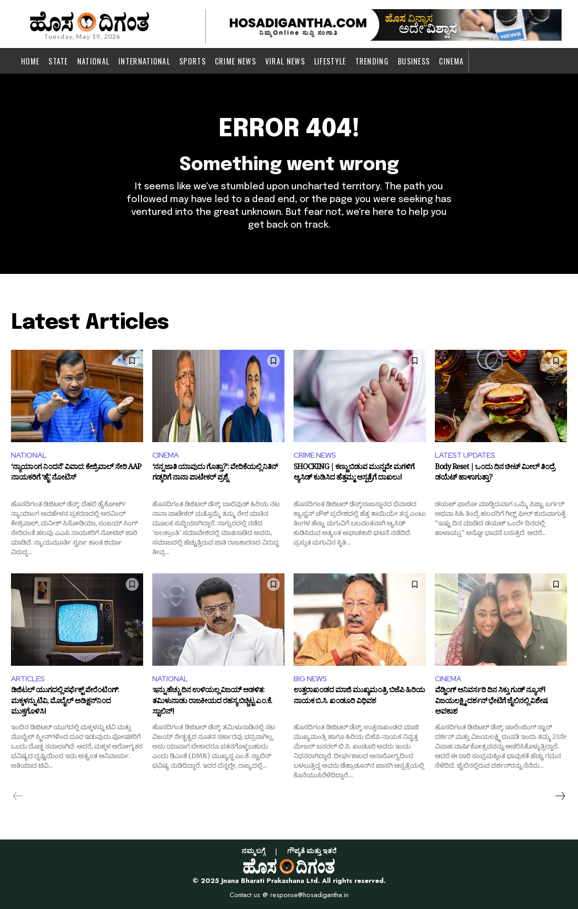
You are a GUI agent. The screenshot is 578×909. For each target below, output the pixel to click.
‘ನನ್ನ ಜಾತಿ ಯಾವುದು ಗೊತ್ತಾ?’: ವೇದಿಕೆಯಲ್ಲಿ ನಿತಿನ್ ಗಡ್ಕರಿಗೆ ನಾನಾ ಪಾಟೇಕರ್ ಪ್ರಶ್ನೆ (215, 474)
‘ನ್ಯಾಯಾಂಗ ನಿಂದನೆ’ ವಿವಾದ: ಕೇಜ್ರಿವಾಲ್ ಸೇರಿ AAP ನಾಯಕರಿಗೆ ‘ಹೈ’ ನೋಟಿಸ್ (76, 474)
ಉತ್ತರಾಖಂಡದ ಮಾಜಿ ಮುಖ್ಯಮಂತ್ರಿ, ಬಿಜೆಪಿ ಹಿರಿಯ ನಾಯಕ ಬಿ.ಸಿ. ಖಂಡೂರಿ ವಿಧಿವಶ (359, 697)
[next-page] (559, 796)
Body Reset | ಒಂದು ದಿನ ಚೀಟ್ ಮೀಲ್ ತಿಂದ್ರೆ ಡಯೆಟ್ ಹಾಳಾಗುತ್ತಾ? (495, 474)
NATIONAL (29, 455)
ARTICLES (28, 679)
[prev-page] (18, 796)
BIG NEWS (310, 679)
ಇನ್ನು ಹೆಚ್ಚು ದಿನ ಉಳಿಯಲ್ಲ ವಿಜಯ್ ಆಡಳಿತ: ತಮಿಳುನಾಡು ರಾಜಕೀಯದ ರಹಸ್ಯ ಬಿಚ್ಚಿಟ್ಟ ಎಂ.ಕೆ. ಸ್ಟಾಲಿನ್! (212, 702)
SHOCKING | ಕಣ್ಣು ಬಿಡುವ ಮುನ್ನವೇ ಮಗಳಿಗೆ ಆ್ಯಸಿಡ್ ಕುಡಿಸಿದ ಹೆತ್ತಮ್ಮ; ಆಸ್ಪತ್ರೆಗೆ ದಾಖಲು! (354, 474)
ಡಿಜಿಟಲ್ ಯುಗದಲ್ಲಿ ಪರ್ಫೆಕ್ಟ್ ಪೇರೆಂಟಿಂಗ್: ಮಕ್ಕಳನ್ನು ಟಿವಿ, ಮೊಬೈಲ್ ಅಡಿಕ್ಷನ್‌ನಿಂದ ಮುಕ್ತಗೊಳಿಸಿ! (65, 702)
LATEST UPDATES (465, 455)
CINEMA (165, 455)
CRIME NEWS (315, 455)
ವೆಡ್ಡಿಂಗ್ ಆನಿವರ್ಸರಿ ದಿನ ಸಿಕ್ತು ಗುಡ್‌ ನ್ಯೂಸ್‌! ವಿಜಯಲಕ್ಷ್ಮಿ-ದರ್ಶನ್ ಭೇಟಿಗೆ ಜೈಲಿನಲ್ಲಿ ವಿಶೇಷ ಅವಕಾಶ (491, 702)
